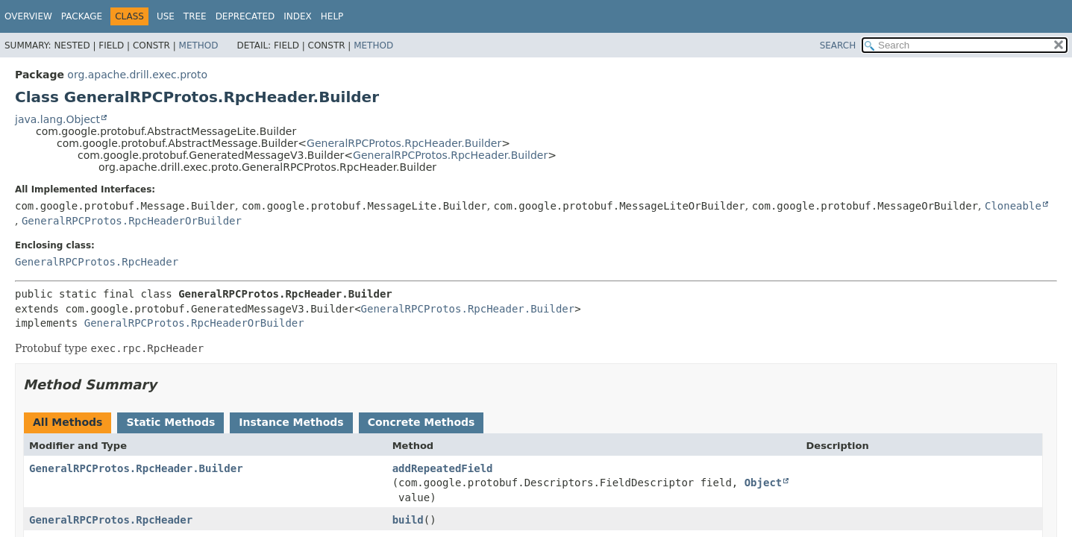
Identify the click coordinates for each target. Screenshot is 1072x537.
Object (764, 483)
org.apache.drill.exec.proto (137, 75)
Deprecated (245, 16)
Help (332, 16)
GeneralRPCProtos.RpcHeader (96, 262)
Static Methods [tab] (170, 422)
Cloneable (1013, 206)
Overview (28, 16)
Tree (195, 16)
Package (81, 16)
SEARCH (838, 45)
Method (199, 45)
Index (297, 16)
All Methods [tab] (67, 422)
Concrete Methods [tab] (421, 422)
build (408, 520)
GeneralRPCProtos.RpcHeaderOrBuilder (132, 221)
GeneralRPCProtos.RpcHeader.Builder (404, 143)
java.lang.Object (57, 119)
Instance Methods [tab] (291, 422)
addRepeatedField (442, 468)
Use (166, 16)
